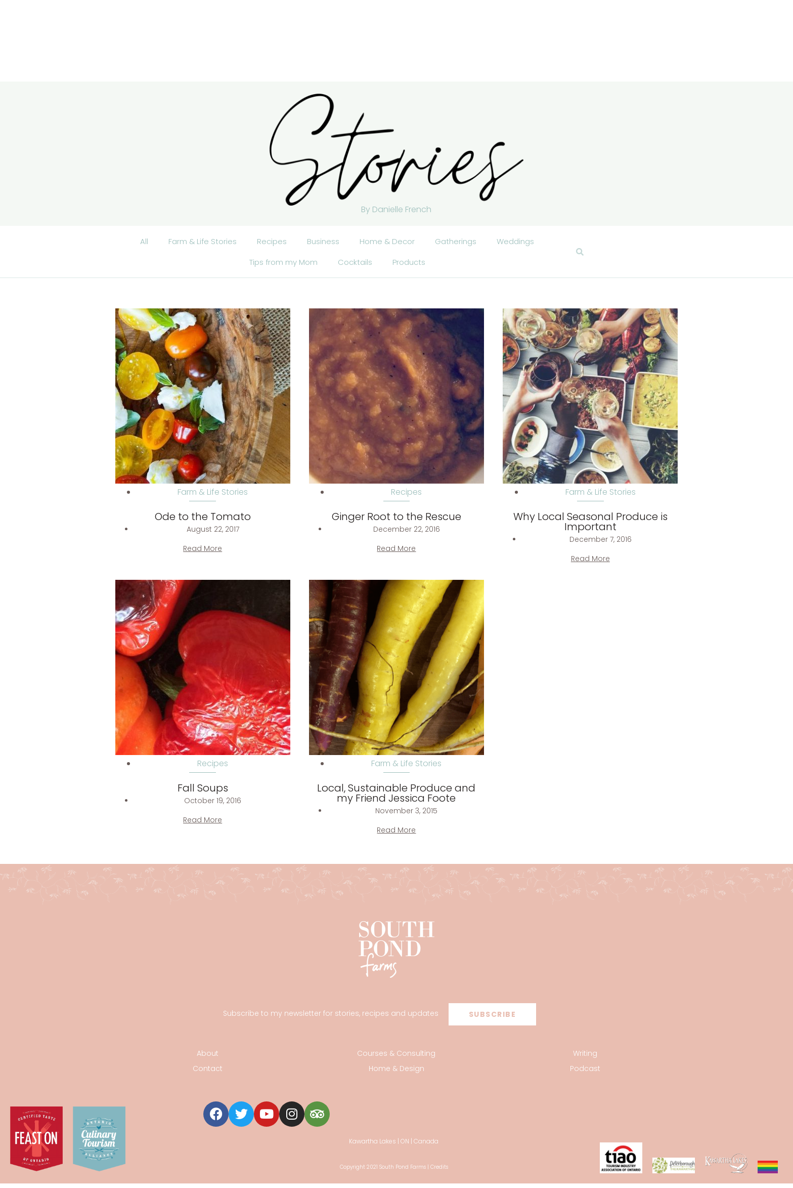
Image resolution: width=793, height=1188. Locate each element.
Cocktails (356, 265)
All (139, 242)
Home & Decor (386, 242)
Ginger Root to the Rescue (396, 521)
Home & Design (396, 1073)
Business (321, 242)
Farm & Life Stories (198, 242)
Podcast (585, 1073)
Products (411, 265)
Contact (208, 1073)
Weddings (520, 242)
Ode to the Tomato (203, 521)
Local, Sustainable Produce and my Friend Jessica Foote (396, 798)
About (207, 1058)
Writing (585, 1058)
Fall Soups (203, 793)
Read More (202, 553)
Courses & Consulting (396, 1058)
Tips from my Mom (281, 265)
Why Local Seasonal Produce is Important (590, 526)
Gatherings (457, 242)
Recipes (268, 242)
